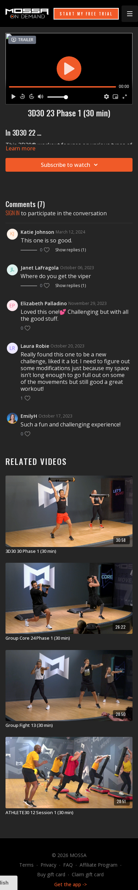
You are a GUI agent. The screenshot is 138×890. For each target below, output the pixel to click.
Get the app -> (70, 884)
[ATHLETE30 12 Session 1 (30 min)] (69, 812)
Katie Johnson (37, 232)
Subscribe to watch (70, 165)
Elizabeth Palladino (44, 303)
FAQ (68, 865)
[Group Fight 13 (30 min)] (69, 725)
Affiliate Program (98, 865)
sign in (12, 213)
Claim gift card (88, 874)
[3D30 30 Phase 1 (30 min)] (69, 551)
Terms (26, 865)
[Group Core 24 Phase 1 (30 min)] (69, 638)
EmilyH (29, 416)
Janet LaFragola (40, 267)
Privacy (48, 865)
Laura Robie (35, 346)
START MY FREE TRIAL (86, 13)
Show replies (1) (70, 250)
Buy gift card (51, 874)
